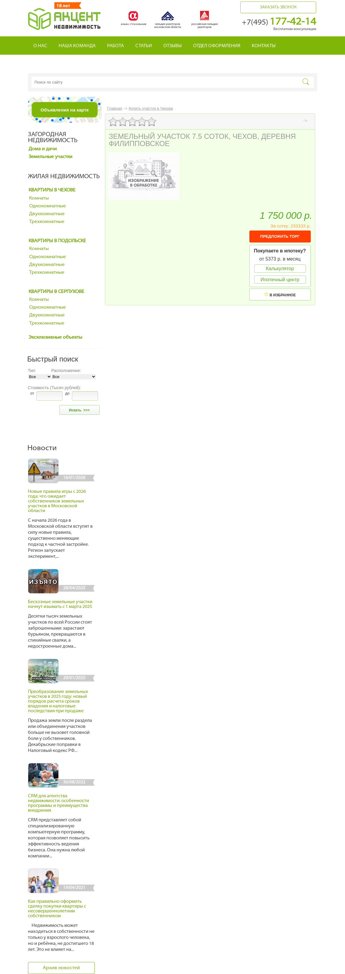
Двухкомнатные (47, 214)
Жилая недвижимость (64, 177)
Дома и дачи (43, 149)
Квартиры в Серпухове (56, 291)
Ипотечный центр (279, 279)
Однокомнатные (47, 206)
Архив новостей (61, 968)
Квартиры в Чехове (52, 190)
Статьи (143, 46)
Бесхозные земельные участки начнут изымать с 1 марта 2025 (60, 604)
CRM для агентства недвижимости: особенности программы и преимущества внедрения (58, 803)
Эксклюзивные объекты (55, 337)
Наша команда (77, 46)
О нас (40, 46)
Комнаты (39, 198)
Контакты (264, 46)
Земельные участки (50, 156)
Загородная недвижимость (53, 138)
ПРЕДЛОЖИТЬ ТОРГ (280, 236)
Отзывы (172, 46)
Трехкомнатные (46, 221)
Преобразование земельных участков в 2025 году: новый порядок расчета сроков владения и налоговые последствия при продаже (58, 701)
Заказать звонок (278, 7)
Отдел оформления (216, 46)
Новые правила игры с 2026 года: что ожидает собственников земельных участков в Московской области (57, 501)
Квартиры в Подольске (57, 241)
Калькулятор (280, 268)
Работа (115, 46)
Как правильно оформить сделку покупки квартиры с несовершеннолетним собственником (57, 908)
